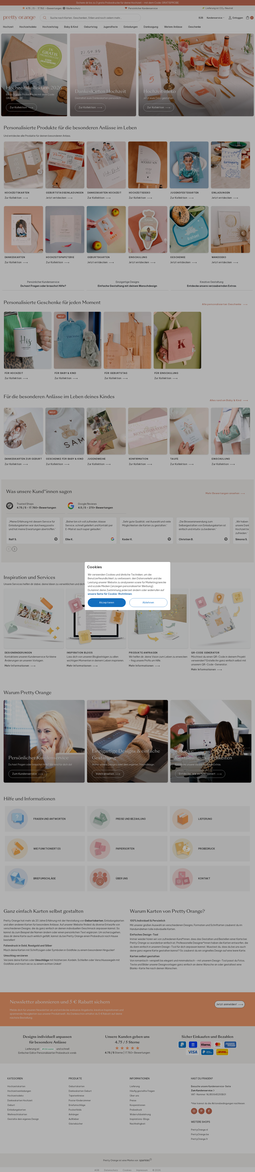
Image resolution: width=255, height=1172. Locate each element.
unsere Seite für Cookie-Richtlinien (110, 593)
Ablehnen (148, 602)
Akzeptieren (106, 602)
